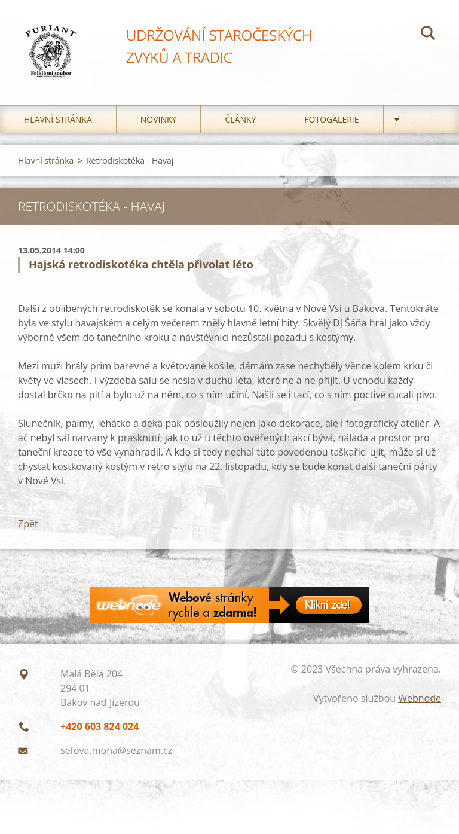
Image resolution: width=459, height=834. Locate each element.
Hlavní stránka (58, 119)
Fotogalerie (331, 119)
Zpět (28, 523)
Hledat (428, 34)
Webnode (419, 698)
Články (240, 119)
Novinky (158, 119)
